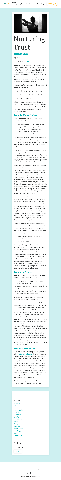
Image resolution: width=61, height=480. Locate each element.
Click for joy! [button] (52, 4)
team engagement (19, 431)
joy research (25, 53)
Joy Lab (39, 469)
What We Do (14, 4)
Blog (30, 4)
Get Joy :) (17, 451)
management (18, 424)
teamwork (17, 433)
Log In (43, 4)
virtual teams (18, 435)
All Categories (18, 403)
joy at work (17, 417)
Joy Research (23, 4)
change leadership (17, 53)
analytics (16, 405)
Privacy (33, 469)
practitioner (17, 426)
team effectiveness (19, 428)
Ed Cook (26, 61)
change (16, 408)
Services (22, 469)
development (18, 415)
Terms (27, 469)
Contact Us (36, 4)
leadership (17, 422)
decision (16, 412)
